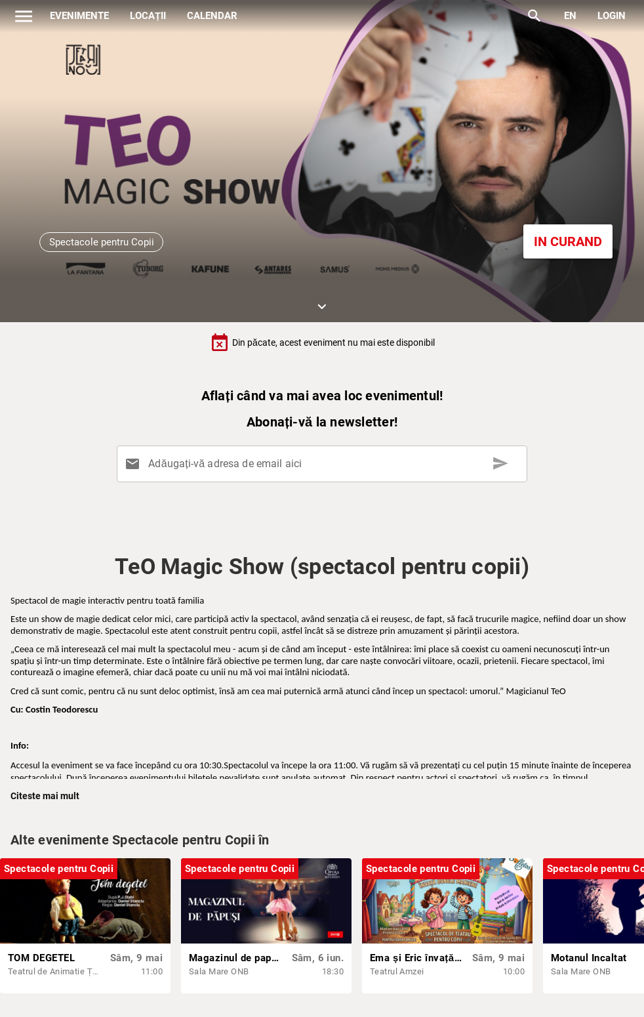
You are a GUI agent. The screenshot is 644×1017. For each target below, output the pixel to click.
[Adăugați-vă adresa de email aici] (324, 464)
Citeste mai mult (44, 796)
